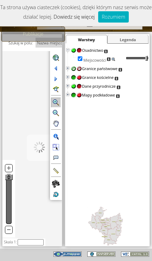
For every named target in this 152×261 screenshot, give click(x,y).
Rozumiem (113, 16)
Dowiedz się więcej (74, 16)
